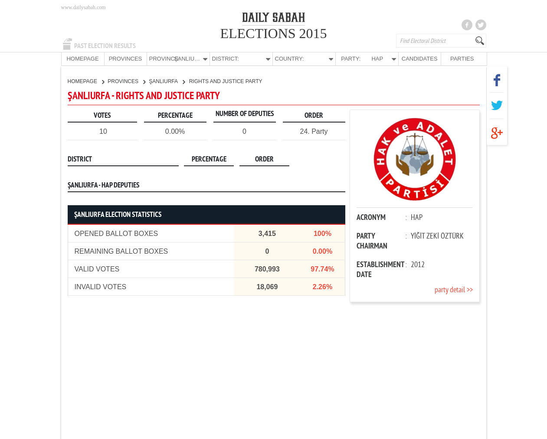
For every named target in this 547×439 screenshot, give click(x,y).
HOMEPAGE (82, 58)
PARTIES (462, 58)
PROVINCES (125, 58)
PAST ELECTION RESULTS (105, 46)
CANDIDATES (420, 58)
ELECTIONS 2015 (273, 33)
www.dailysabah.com (83, 7)
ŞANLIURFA (166, 81)
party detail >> (454, 290)
